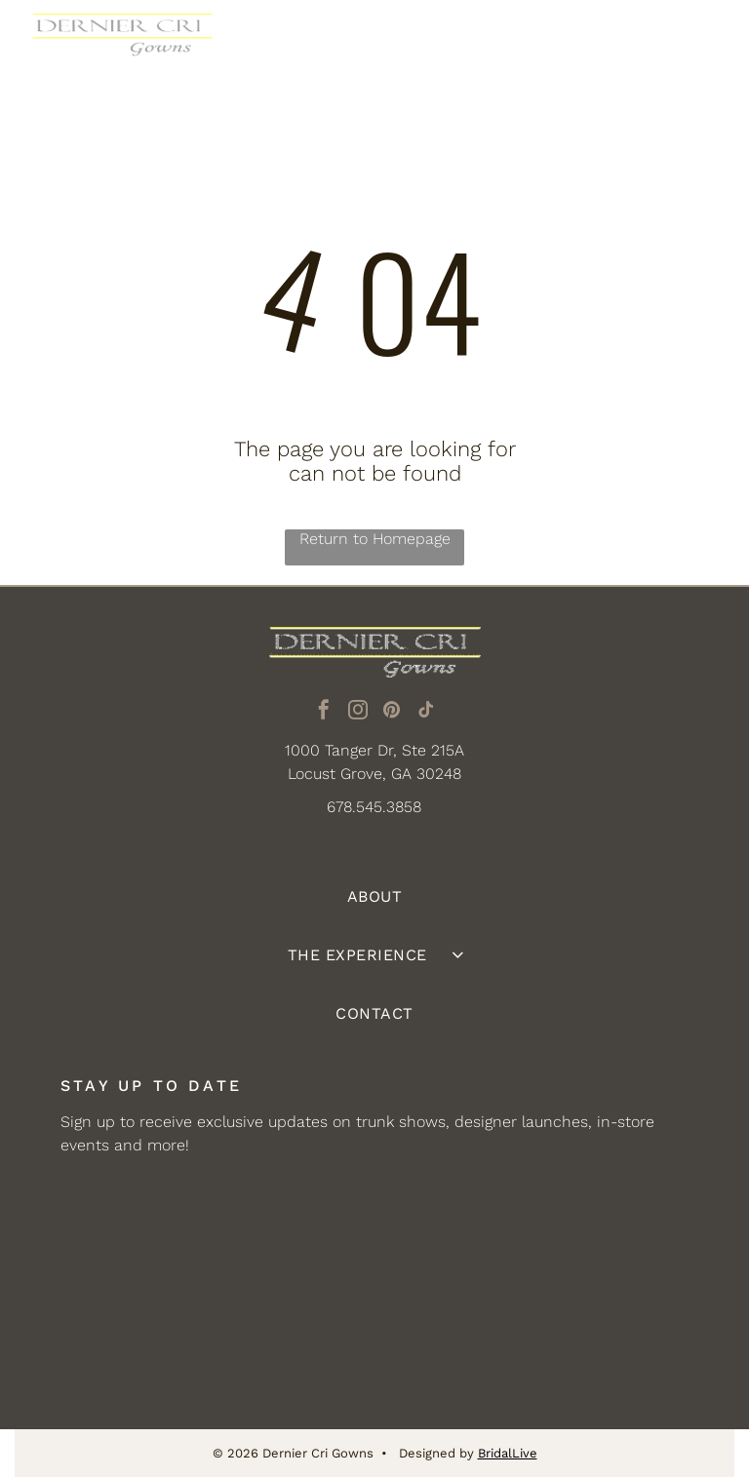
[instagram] (358, 712)
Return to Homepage (375, 538)
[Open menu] (704, 43)
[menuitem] (374, 897)
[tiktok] (426, 712)
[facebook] (323, 712)
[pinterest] (392, 712)
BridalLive (507, 1453)
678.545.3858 (374, 806)
